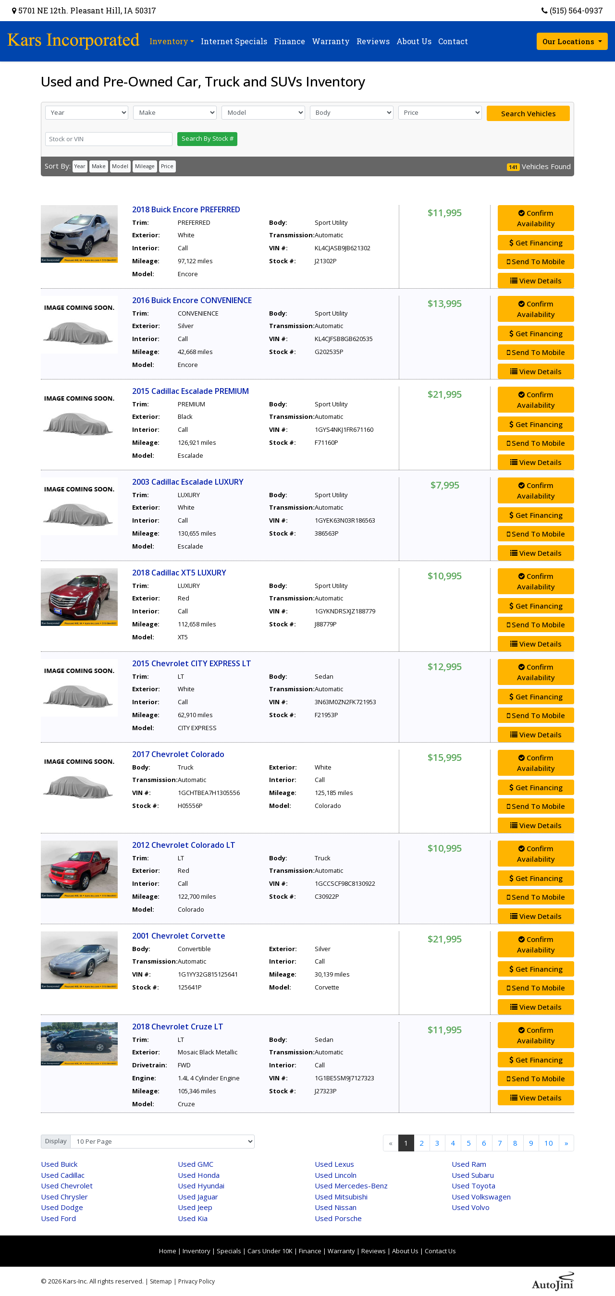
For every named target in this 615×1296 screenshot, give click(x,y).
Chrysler (64, 1196)
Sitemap (161, 1281)
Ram (469, 1164)
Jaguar (198, 1196)
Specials (229, 1251)
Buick (59, 1164)
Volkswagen (481, 1196)
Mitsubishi (341, 1196)
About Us (405, 1251)
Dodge (62, 1207)
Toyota (473, 1185)
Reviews (373, 1251)
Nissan (336, 1207)
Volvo (471, 1207)
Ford (58, 1218)
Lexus (334, 1164)
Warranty (341, 1251)
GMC (195, 1164)
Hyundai (201, 1185)
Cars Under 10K (270, 1251)
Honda (199, 1175)
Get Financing (536, 242)
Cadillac (63, 1175)
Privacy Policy (196, 1281)
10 (548, 1143)
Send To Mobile (536, 261)
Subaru (473, 1175)
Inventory (196, 1251)
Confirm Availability (536, 218)
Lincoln (336, 1175)
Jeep (195, 1207)
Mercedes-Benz (351, 1185)
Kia (193, 1218)
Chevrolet (67, 1185)
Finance (310, 1251)
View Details (536, 280)
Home (167, 1251)
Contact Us (440, 1251)
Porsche (338, 1218)
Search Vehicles (528, 113)
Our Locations (569, 41)
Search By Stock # (208, 138)
